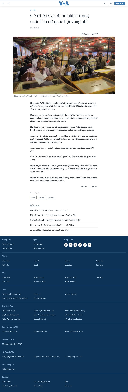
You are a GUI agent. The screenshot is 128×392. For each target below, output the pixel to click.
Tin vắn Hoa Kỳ (71, 294)
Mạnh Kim (6, 277)
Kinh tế (67, 261)
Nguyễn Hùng (39, 277)
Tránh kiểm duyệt (8, 369)
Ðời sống (68, 265)
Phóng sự (37, 294)
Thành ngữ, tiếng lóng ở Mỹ (44, 311)
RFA (66, 382)
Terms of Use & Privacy (74, 331)
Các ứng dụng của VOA (74, 357)
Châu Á (36, 261)
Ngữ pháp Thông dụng (10, 315)
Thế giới (5, 265)
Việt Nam (5, 261)
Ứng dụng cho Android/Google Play (47, 357)
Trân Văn (99, 277)
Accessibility (38, 386)
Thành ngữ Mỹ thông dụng (75, 311)
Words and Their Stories (74, 315)
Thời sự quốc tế (39, 248)
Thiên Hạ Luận (70, 281)
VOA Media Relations (42, 382)
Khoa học (99, 261)
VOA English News (9, 386)
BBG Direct (6, 382)
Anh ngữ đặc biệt (40, 319)
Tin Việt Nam (38, 244)
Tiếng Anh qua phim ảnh (11, 319)
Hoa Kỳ (36, 265)
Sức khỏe (99, 265)
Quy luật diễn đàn (40, 331)
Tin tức (33, 10)
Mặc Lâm (5, 281)
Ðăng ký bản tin (8, 244)
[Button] (85, 34)
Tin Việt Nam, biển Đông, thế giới (15, 298)
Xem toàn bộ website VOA (12, 344)
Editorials (68, 386)
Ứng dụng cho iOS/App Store (13, 357)
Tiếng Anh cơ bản (8, 311)
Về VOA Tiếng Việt (9, 331)
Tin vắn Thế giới (40, 298)
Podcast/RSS (7, 248)
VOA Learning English (73, 319)
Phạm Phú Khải (70, 277)
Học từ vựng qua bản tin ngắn (45, 315)
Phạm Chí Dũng (39, 281)
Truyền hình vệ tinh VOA (11, 294)
